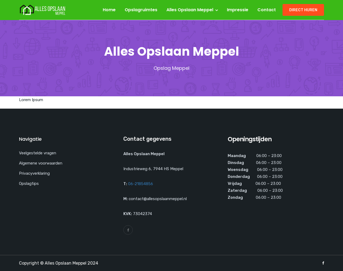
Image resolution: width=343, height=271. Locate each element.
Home (109, 10)
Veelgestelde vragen (37, 153)
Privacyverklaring (34, 173)
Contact (266, 10)
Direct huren (303, 10)
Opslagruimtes (141, 10)
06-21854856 (140, 183)
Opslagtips (29, 183)
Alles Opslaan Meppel (189, 10)
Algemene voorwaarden (40, 163)
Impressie (237, 10)
